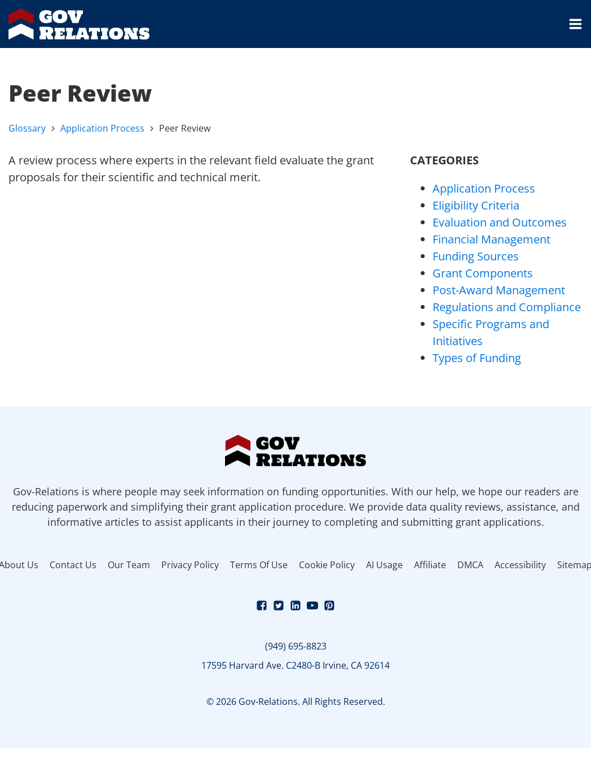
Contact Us (73, 565)
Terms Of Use (259, 565)
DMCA (470, 565)
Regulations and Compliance (507, 307)
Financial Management (491, 239)
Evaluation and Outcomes (500, 222)
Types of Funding (477, 357)
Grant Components (483, 273)
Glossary (27, 128)
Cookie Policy (327, 565)
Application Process (102, 128)
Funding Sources (476, 256)
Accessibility (520, 565)
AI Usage (384, 565)
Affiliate (430, 565)
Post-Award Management (499, 290)
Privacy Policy (190, 565)
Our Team (129, 565)
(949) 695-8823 (296, 646)
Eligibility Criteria (476, 205)
